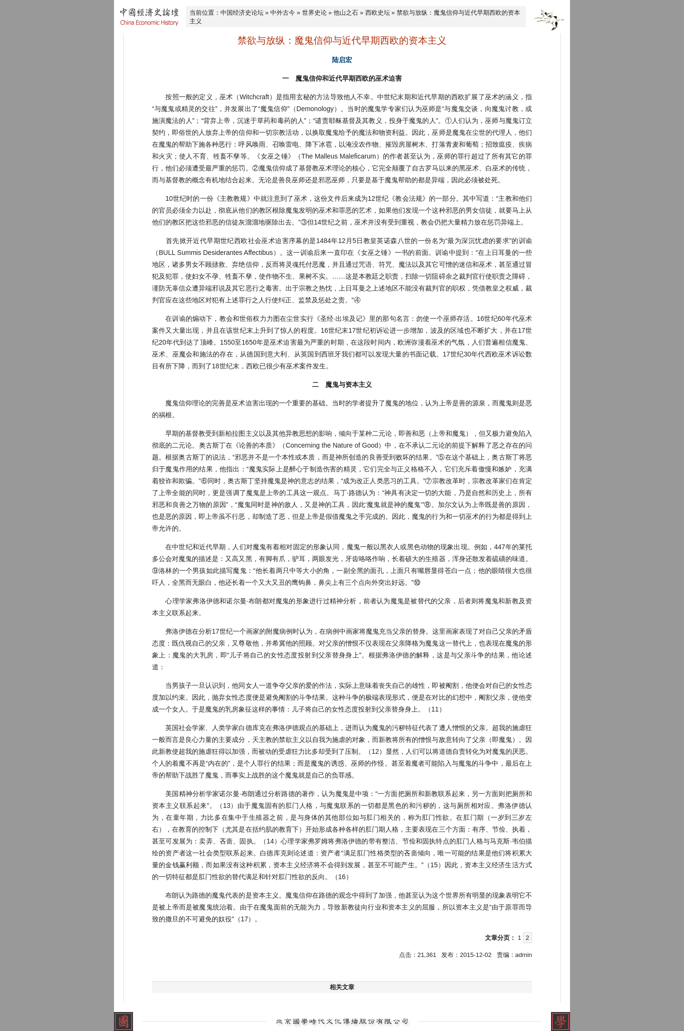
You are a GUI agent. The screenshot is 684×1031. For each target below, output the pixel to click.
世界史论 (314, 12)
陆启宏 (342, 60)
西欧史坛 (377, 12)
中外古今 (282, 12)
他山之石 (345, 12)
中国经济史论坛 (242, 12)
